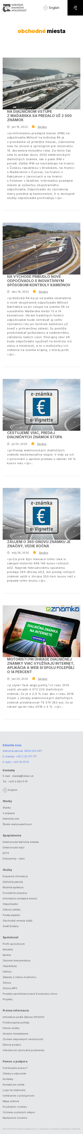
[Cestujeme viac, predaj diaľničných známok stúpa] (41, 405)
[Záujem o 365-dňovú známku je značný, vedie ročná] (41, 514)
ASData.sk (75, 1129)
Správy (42, 127)
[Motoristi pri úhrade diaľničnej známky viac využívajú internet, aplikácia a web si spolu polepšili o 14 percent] (41, 631)
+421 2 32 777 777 (26, 756)
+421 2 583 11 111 (17, 781)
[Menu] (75, 8)
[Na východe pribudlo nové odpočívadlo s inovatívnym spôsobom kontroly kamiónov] (41, 249)
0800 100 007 (33, 750)
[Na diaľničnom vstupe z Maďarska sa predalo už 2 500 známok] (41, 83)
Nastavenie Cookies (15, 1117)
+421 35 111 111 (21, 762)
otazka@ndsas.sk (22, 775)
